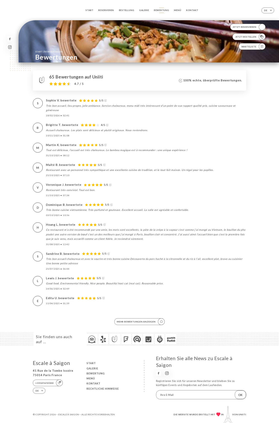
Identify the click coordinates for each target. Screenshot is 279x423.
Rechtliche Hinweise (102, 388)
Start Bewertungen (49, 51)
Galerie (144, 10)
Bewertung (161, 10)
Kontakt (192, 10)
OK (240, 395)
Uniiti (242, 414)
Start (89, 10)
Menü (177, 10)
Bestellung (126, 10)
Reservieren (106, 10)
